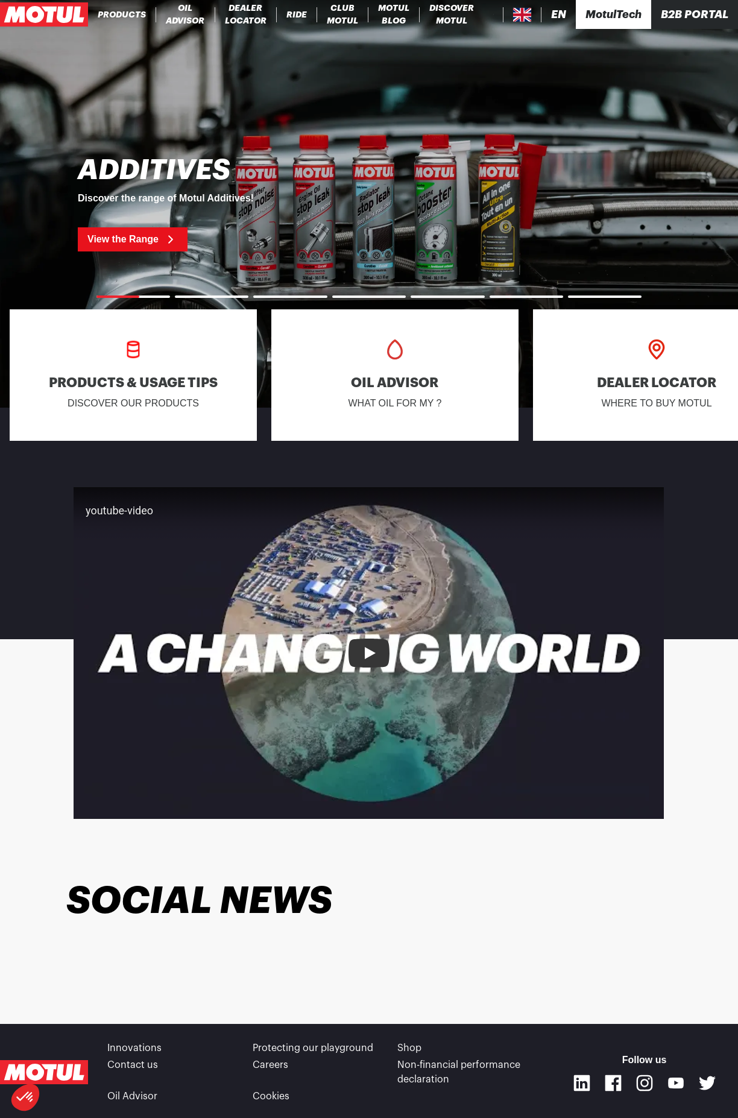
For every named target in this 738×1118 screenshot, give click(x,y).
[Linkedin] (581, 1083)
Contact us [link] (132, 1065)
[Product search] (493, 14)
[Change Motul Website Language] (558, 15)
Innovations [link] (134, 1048)
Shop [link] (409, 1048)
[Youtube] (675, 1083)
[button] (25, 1097)
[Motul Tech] (613, 14)
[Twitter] (707, 1083)
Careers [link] (270, 1065)
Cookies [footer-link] (271, 1096)
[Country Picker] (522, 15)
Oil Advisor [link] (132, 1096)
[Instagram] (644, 1083)
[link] (297, 14)
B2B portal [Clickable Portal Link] (694, 14)
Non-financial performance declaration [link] (458, 1072)
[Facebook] (613, 1083)
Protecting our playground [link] (313, 1048)
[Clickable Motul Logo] (44, 14)
